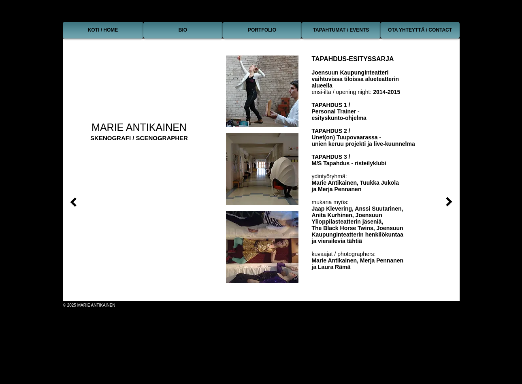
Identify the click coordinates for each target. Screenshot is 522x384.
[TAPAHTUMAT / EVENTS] (341, 30)
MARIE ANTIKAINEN (139, 127)
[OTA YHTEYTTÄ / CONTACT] (420, 30)
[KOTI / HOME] (103, 30)
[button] (262, 91)
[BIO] (183, 30)
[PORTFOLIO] (262, 30)
